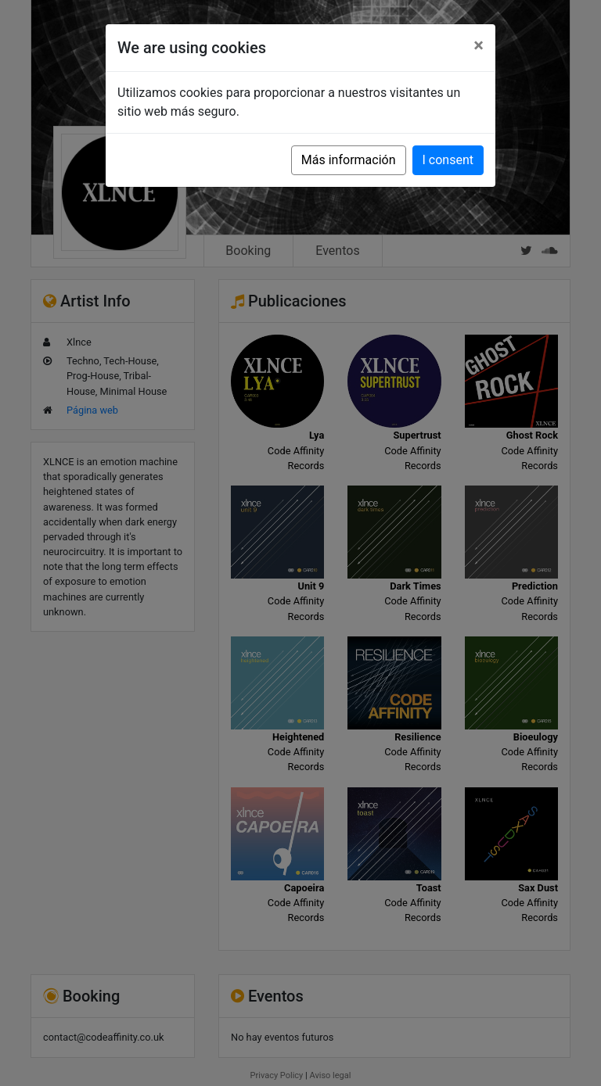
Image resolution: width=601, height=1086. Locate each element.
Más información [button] (348, 159)
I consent (448, 159)
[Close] (478, 45)
